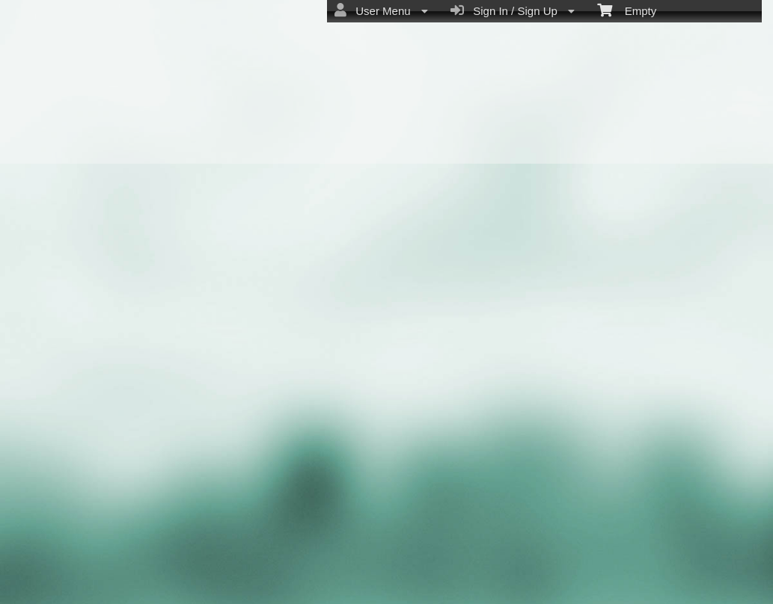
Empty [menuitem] (626, 9)
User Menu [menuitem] (381, 10)
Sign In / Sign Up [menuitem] (512, 10)
